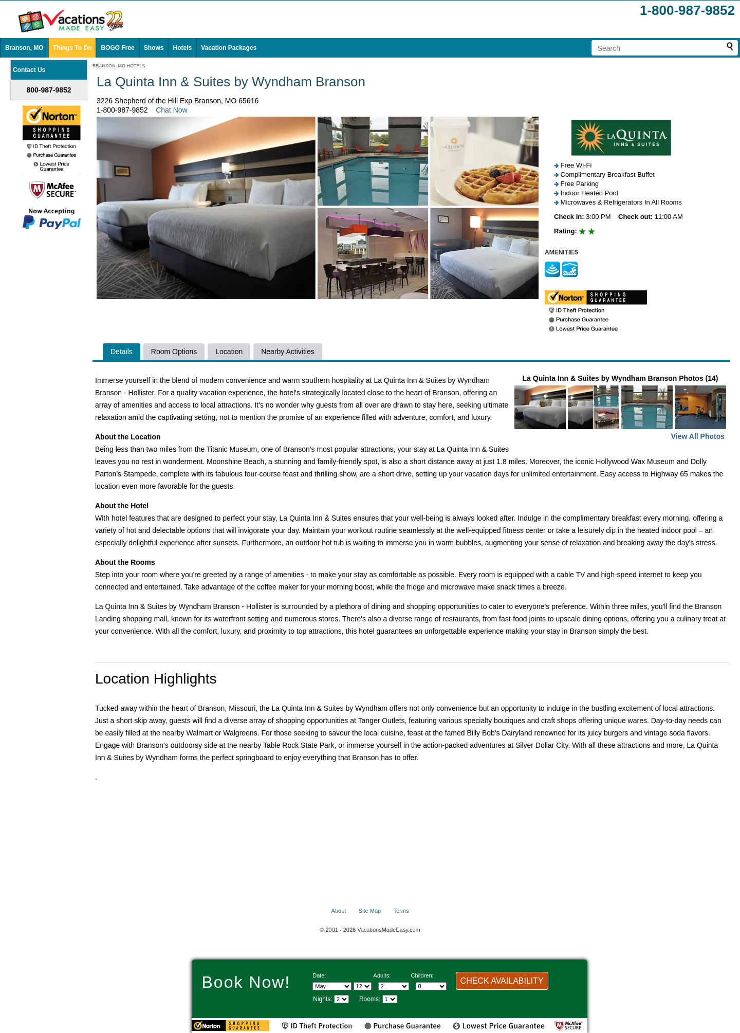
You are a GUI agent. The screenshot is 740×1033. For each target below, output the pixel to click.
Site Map (370, 911)
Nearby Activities (287, 351)
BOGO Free (117, 47)
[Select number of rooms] (389, 999)
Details (121, 351)
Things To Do (72, 47)
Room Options (174, 351)
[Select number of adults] (393, 986)
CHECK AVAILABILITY (502, 980)
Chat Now (171, 110)
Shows (154, 47)
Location (229, 351)
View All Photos (698, 436)
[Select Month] (331, 986)
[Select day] (363, 986)
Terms (401, 911)
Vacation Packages (228, 47)
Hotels (182, 47)
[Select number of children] (431, 986)
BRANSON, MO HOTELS (118, 65)
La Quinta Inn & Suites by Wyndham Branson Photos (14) (620, 408)
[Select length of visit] (341, 999)
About (338, 911)
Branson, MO (24, 47)
